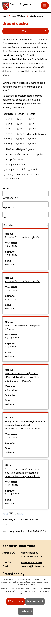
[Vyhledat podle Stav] (25, 225)
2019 (33, 129)
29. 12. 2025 (12, 338)
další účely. (31, 584)
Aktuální (9, 264)
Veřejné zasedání (15, 169)
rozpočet (38, 154)
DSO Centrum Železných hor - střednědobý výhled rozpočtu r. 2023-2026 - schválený (22, 377)
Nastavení (25, 611)
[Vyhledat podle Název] (25, 193)
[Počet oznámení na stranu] (8, 524)
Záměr (34, 169)
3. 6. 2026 (10, 299)
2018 (21, 129)
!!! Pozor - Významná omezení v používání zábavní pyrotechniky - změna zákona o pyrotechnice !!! (24, 472)
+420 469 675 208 (31, 562)
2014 (9, 124)
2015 (21, 124)
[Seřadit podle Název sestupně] (13, 188)
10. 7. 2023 (11, 389)
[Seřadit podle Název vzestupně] (13, 187)
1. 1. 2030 (10, 347)
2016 (33, 124)
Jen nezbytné (35, 601)
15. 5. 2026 (11, 255)
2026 (33, 144)
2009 (21, 114)
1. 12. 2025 (11, 485)
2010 (33, 114)
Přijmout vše (15, 601)
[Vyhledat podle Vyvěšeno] (25, 204)
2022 (21, 139)
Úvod (5, 16)
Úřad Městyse (18, 16)
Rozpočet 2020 (14, 159)
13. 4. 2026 (11, 246)
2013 (33, 119)
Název (7, 188)
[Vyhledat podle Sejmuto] (25, 214)
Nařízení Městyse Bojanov (20, 149)
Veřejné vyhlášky (15, 164)
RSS (34, 31)
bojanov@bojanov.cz (32, 566)
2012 (21, 119)
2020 (9, 134)
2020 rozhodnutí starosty (32, 134)
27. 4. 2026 (11, 290)
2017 (9, 129)
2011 (9, 119)
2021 (9, 139)
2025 (21, 144)
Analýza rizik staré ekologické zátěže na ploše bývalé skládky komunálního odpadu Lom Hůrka (25, 425)
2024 (9, 144)
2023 (33, 139)
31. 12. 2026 (12, 494)
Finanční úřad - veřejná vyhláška (22, 237)
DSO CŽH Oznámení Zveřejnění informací (22, 327)
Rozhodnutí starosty (17, 154)
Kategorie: (7, 113)
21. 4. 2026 (11, 437)
